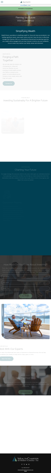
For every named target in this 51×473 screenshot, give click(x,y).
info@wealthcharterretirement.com (25, 469)
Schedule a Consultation (25, 8)
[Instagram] (29, 464)
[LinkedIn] (26, 464)
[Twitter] (24, 464)
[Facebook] (22, 464)
